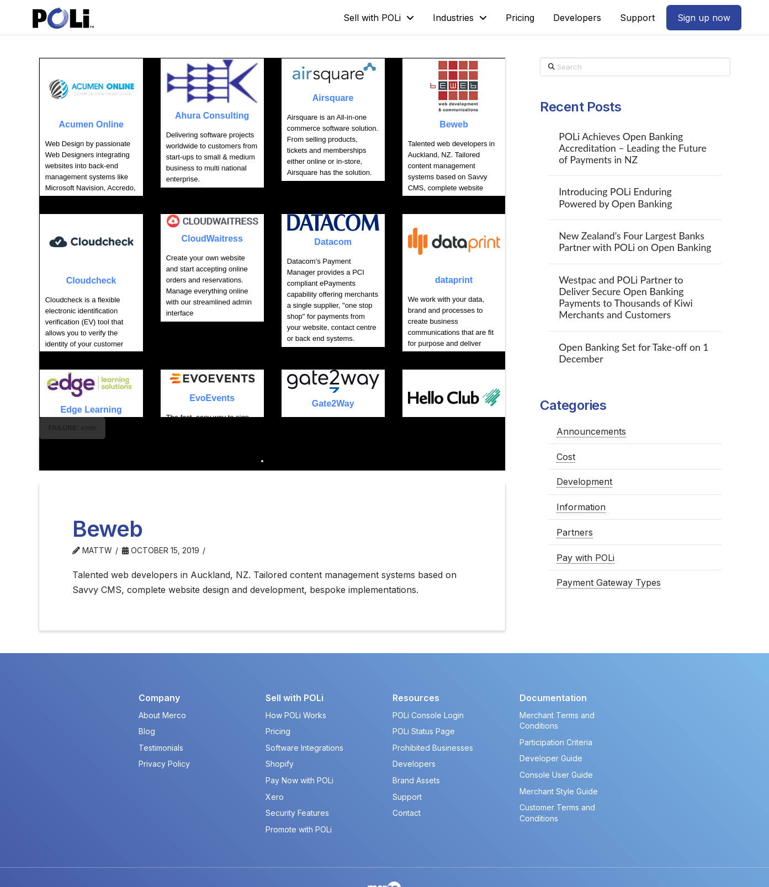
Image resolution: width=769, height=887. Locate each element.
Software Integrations (304, 711)
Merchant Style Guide (558, 755)
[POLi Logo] (63, 18)
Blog (147, 695)
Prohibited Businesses (433, 711)
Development (584, 481)
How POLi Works (296, 678)
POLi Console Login (428, 678)
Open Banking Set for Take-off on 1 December (633, 353)
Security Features (297, 777)
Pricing (278, 695)
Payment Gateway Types (608, 582)
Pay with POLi (585, 557)
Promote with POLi (299, 793)
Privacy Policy (164, 728)
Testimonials (161, 711)
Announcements (591, 431)
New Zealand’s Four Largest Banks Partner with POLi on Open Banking (635, 241)
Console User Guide (556, 739)
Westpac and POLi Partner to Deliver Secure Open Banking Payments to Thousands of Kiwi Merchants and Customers (625, 297)
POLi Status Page (424, 695)
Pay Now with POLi (299, 744)
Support (407, 760)
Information (581, 506)
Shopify (280, 728)
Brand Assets (416, 744)
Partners (574, 532)
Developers (414, 728)
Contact (407, 777)
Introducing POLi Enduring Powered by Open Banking (615, 197)
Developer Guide (550, 722)
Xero (275, 760)
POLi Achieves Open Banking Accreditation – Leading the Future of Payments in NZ (632, 148)
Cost (565, 456)
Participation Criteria (555, 705)
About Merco (162, 678)
